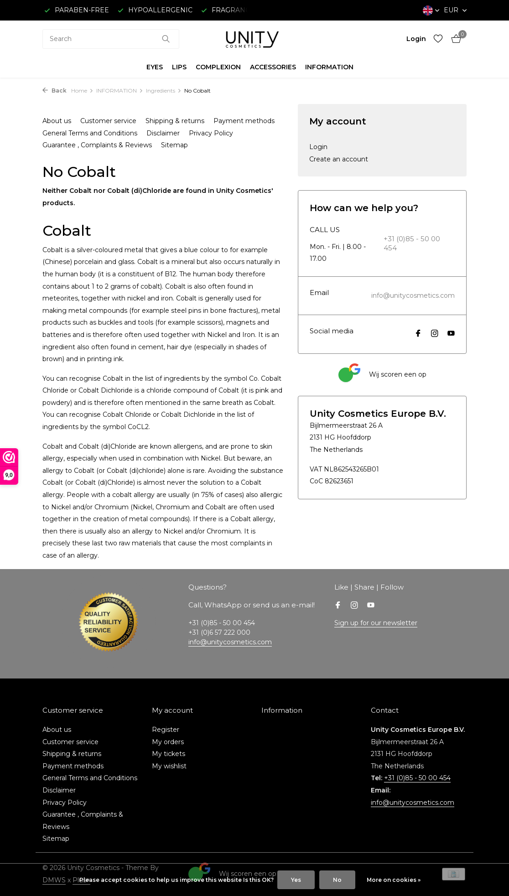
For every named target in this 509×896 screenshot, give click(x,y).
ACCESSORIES (273, 67)
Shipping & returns (174, 121)
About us (56, 121)
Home (82, 90)
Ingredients (164, 90)
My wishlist (169, 766)
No (337, 879)
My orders (168, 742)
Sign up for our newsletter (375, 623)
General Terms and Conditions (89, 133)
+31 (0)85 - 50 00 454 (412, 243)
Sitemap (174, 145)
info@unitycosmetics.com (413, 295)
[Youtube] (451, 334)
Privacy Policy (211, 133)
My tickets (168, 754)
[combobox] (110, 39)
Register (165, 729)
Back (54, 90)
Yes (296, 879)
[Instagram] (434, 334)
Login (318, 147)
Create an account (338, 159)
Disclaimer (163, 133)
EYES (154, 67)
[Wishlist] (438, 39)
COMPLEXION (218, 67)
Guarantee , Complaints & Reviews (97, 145)
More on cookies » (394, 879)
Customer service (108, 121)
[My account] (416, 39)
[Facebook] (418, 334)
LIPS (179, 67)
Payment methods (244, 121)
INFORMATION (329, 67)
